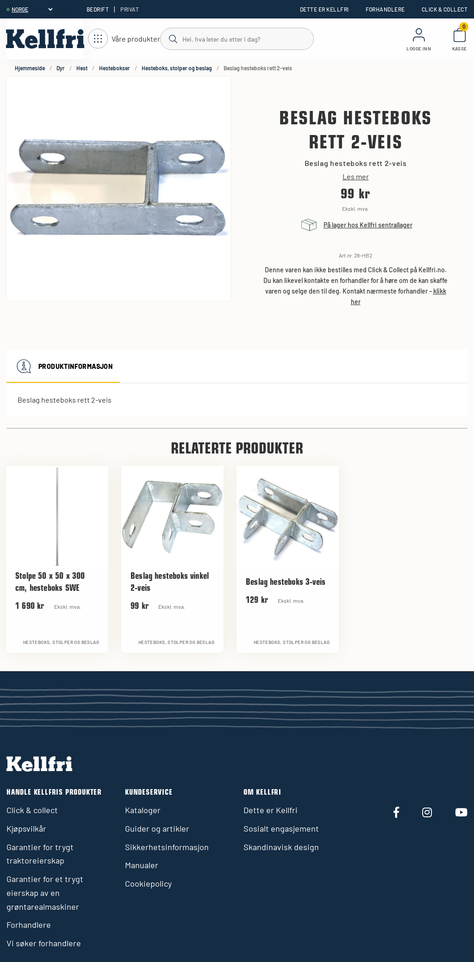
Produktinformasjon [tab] (63, 366)
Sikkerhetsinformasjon (167, 847)
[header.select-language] (32, 9)
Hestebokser (114, 68)
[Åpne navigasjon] (124, 39)
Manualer (141, 865)
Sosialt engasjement (281, 828)
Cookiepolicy (148, 883)
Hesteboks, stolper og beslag (177, 68)
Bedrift (98, 9)
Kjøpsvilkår (26, 828)
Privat (129, 9)
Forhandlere (385, 9)
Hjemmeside (30, 68)
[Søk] (236, 38)
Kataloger (143, 810)
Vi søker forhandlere (43, 943)
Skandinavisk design (281, 847)
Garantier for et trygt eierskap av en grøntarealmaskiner (44, 892)
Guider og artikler (157, 828)
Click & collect (445, 9)
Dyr (60, 68)
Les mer (356, 176)
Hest (81, 68)
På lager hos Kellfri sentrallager (368, 225)
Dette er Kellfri (324, 9)
